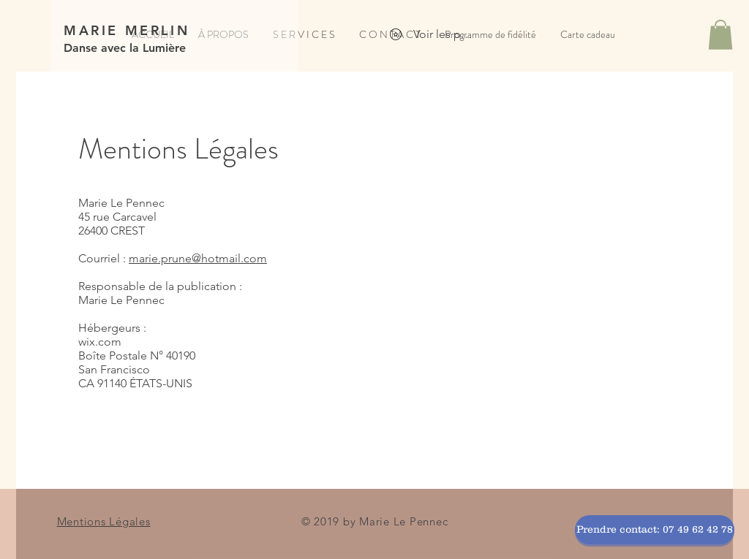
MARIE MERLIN (126, 30)
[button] (720, 35)
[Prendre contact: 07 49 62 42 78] (654, 529)
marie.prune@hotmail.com (198, 258)
